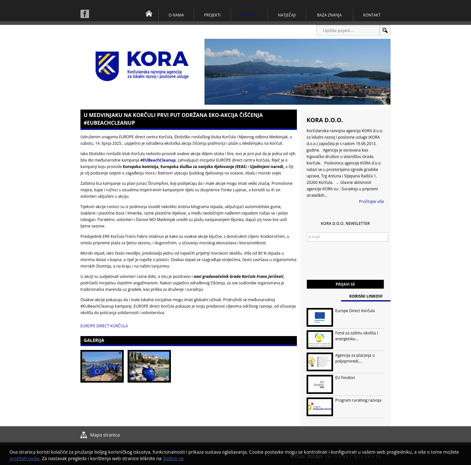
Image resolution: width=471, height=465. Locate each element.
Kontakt (372, 15)
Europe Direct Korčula (355, 310)
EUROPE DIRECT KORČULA (104, 326)
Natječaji (287, 15)
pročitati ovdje (24, 458)
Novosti (249, 15)
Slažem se (173, 458)
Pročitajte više (371, 201)
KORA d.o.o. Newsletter (345, 223)
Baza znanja (329, 15)
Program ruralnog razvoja (358, 400)
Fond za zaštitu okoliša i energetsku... (356, 336)
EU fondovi (345, 377)
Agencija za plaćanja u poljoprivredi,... (355, 358)
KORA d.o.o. (325, 120)
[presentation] (356, 263)
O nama (176, 15)
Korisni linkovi (365, 296)
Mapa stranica (105, 435)
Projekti (212, 15)
